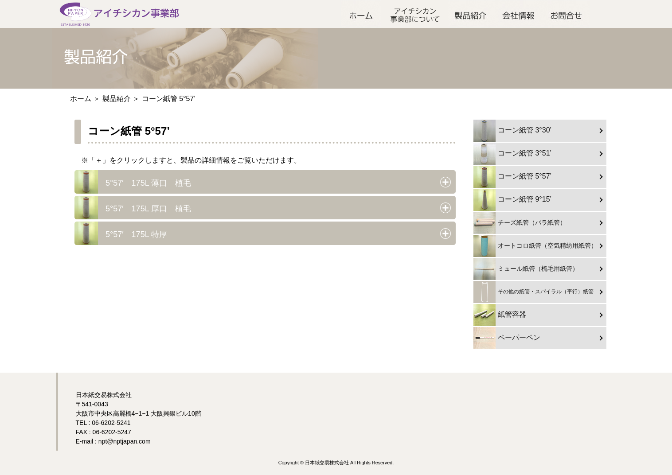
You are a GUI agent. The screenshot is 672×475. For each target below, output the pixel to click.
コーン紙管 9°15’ (512, 200)
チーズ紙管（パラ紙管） (519, 223)
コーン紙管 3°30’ (512, 131)
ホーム (361, 14)
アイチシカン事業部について (414, 14)
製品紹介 (471, 14)
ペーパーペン (506, 338)
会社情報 (519, 14)
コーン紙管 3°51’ (512, 154)
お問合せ (566, 14)
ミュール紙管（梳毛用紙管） (525, 269)
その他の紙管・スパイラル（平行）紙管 (533, 292)
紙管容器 (499, 315)
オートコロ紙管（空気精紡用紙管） (535, 246)
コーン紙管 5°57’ (512, 177)
